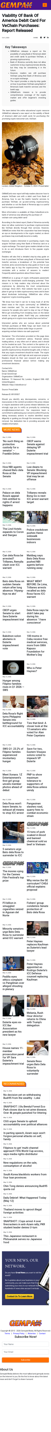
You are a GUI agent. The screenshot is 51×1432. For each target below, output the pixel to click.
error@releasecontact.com (13, 410)
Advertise (32, 1333)
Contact (42, 1333)
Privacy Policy (18, 1333)
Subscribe (25, 1360)
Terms (7, 1333)
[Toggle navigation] (45, 5)
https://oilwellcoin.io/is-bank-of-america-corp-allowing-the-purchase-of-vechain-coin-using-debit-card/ (25, 215)
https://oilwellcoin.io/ (18, 385)
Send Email (12, 374)
